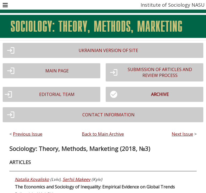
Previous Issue (27, 134)
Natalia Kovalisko (32, 179)
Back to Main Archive (103, 134)
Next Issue (182, 134)
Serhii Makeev (76, 179)
